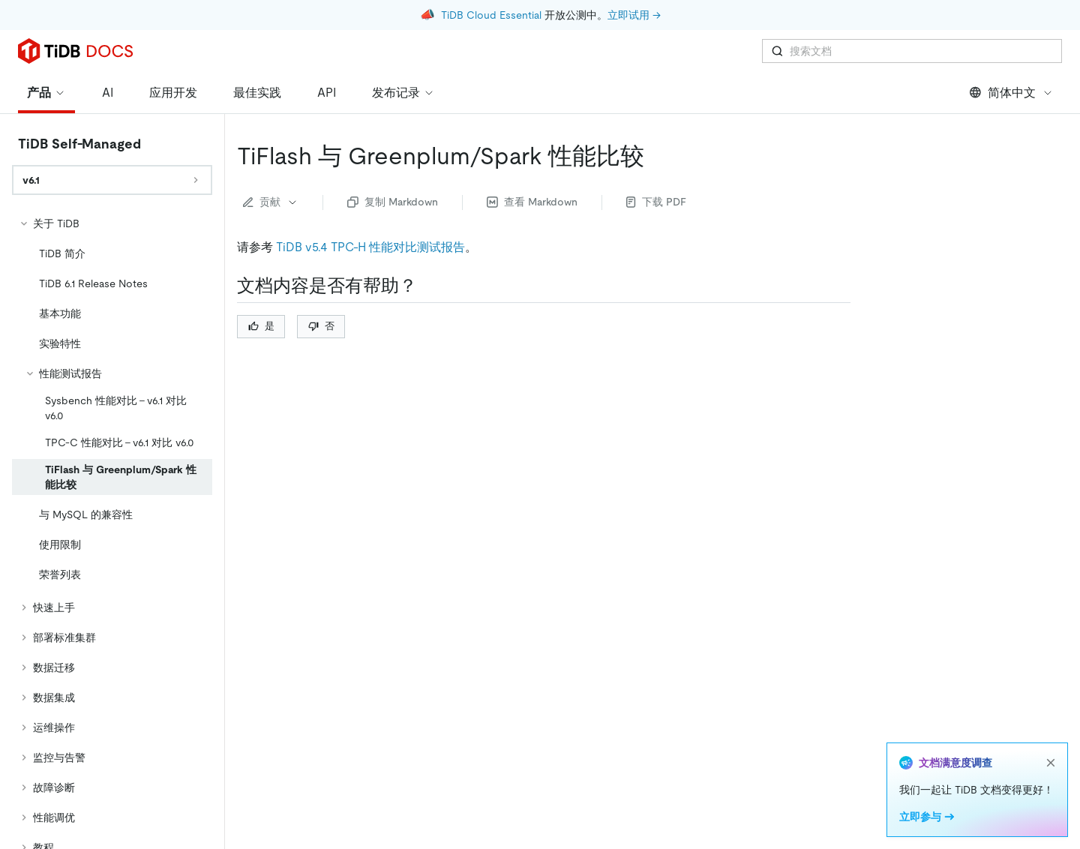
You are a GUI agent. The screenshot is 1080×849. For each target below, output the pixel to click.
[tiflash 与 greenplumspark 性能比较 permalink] (656, 156)
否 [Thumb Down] (321, 326)
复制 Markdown (392, 202)
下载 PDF (656, 202)
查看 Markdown (532, 202)
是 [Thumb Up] (261, 326)
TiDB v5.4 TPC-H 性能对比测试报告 (370, 247)
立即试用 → (634, 15)
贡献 (270, 202)
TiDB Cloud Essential (491, 15)
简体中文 (1011, 93)
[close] (1050, 762)
